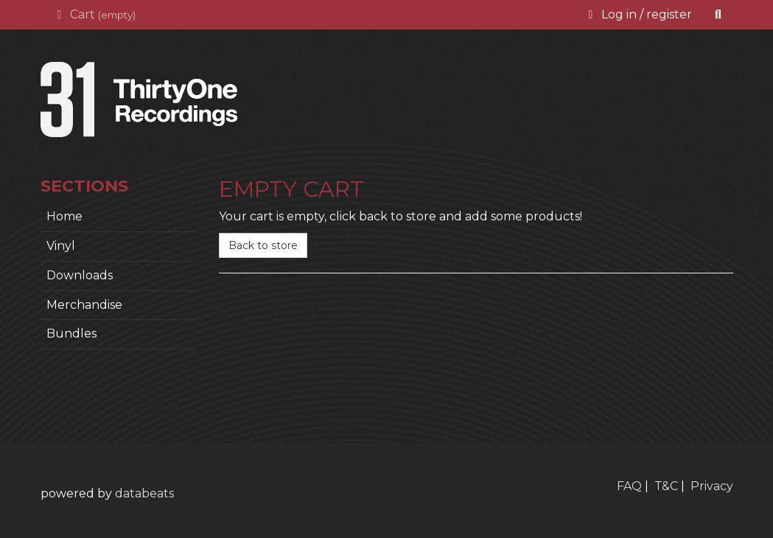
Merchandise (84, 305)
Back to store (263, 245)
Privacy (711, 486)
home (64, 216)
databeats (144, 493)
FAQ (629, 486)
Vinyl (60, 246)
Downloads (79, 275)
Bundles (71, 333)
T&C (666, 486)
